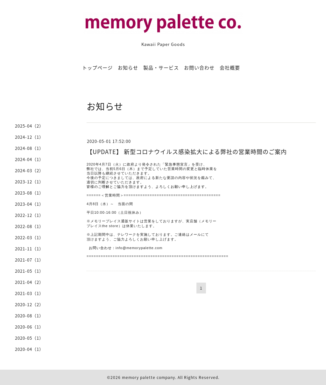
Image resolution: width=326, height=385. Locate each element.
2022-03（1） (29, 237)
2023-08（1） (29, 193)
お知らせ (128, 67)
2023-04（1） (29, 204)
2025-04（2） (29, 126)
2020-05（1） (29, 338)
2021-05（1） (29, 271)
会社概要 (230, 67)
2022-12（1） (29, 215)
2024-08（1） (29, 148)
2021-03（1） (29, 293)
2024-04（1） (29, 159)
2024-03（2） (29, 170)
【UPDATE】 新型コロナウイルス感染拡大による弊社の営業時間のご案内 (187, 151)
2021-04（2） (29, 282)
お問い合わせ (199, 67)
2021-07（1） (29, 260)
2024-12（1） (29, 137)
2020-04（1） (29, 349)
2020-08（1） (29, 316)
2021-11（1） (29, 249)
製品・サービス (161, 67)
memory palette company (148, 377)
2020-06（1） (29, 327)
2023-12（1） (29, 182)
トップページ (97, 67)
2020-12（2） (29, 304)
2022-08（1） (29, 226)
